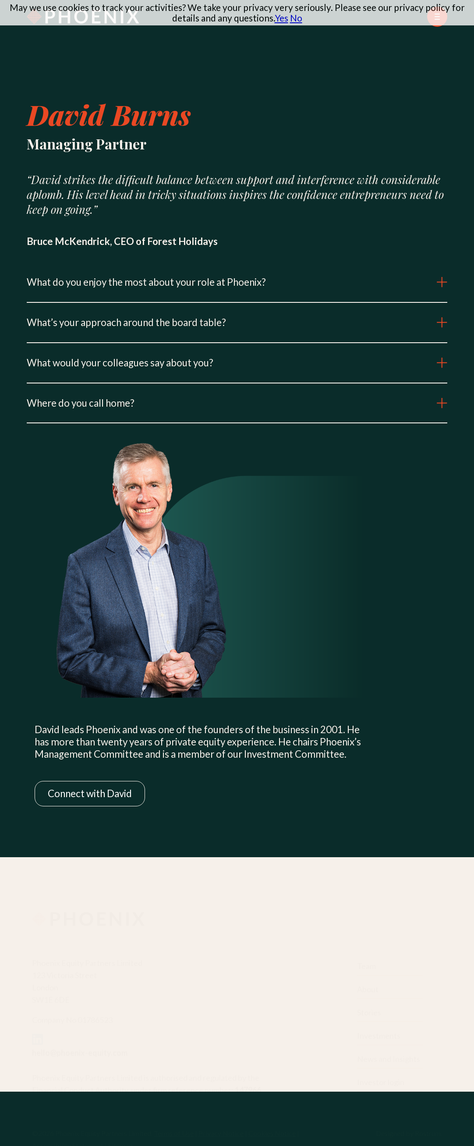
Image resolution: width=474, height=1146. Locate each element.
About (367, 988)
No (296, 17)
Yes (281, 17)
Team (366, 964)
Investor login (380, 1081)
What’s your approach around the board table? (237, 322)
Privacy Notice (221, 1132)
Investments (378, 1034)
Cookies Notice (272, 1132)
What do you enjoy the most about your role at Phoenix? (237, 282)
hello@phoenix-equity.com (79, 1052)
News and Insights (388, 1057)
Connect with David (90, 793)
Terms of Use (174, 1132)
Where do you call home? (237, 403)
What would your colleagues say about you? (237, 363)
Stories (369, 1011)
